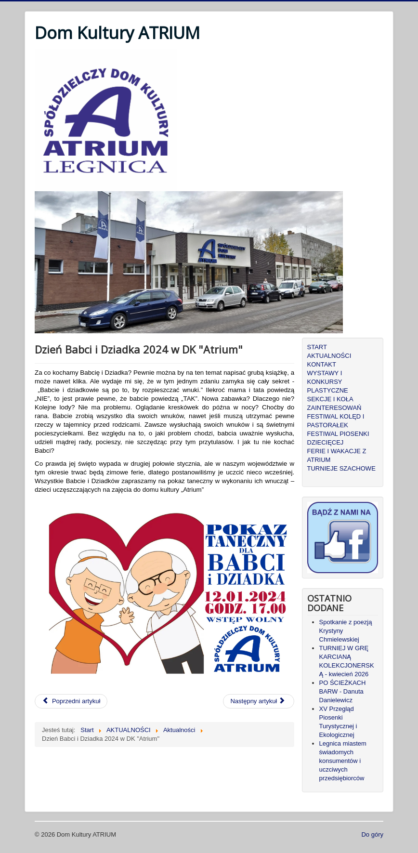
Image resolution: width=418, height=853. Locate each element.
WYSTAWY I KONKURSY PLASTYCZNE (327, 381)
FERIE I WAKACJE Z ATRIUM (336, 455)
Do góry (372, 834)
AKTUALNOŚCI (329, 355)
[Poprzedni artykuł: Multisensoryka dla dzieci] (71, 701)
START (317, 347)
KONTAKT (321, 364)
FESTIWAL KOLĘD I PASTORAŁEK (336, 421)
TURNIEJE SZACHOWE (341, 468)
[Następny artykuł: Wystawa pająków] (258, 701)
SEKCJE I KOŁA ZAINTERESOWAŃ (334, 403)
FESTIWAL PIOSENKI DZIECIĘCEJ (338, 438)
